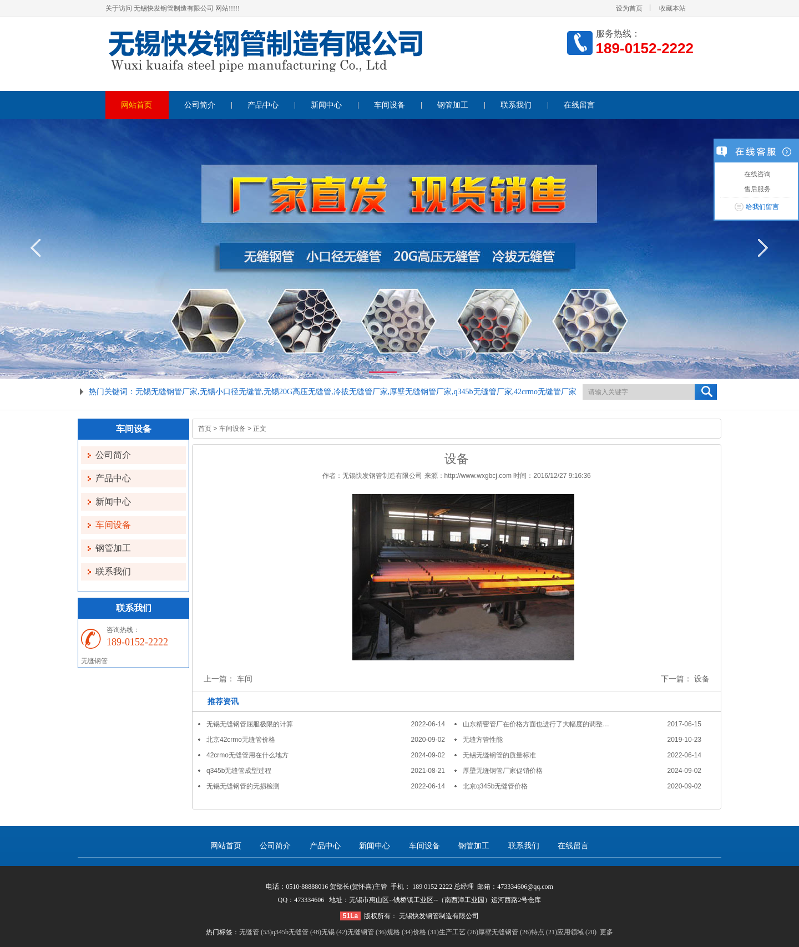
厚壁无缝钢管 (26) (504, 932)
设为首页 (629, 8)
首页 (204, 428)
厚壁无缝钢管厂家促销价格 (503, 771)
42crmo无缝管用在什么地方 (247, 755)
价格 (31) (426, 932)
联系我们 (516, 105)
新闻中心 (326, 105)
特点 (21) (544, 932)
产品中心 (263, 105)
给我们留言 (762, 207)
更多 (606, 932)
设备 (702, 678)
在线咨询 (756, 174)
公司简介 (199, 105)
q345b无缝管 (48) (296, 932)
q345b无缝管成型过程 (238, 771)
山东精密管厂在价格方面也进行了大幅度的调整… (536, 724)
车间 (244, 678)
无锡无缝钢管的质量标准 (499, 755)
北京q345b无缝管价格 (495, 786)
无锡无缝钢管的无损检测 (243, 786)
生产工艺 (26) (458, 932)
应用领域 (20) (576, 932)
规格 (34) (400, 932)
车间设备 (389, 105)
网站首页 (136, 105)
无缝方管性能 (483, 740)
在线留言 (579, 105)
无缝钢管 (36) (367, 932)
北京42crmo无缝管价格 (240, 740)
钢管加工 (452, 105)
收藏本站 (672, 8)
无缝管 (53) (255, 932)
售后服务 (756, 189)
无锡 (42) (334, 932)
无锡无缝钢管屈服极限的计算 (249, 724)
